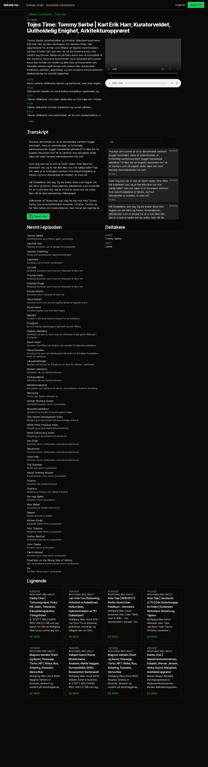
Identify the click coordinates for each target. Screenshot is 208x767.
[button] (143, 162)
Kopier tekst (38, 216)
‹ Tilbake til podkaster (39, 14)
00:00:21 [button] (173, 180)
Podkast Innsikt (35, 4)
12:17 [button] (29, 95)
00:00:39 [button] (173, 206)
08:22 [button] (30, 87)
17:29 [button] (30, 103)
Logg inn (180, 4)
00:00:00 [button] (173, 151)
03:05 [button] (30, 79)
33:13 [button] (30, 111)
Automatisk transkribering (60, 4)
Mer (31, 121)
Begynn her (196, 5)
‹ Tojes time (59, 14)
